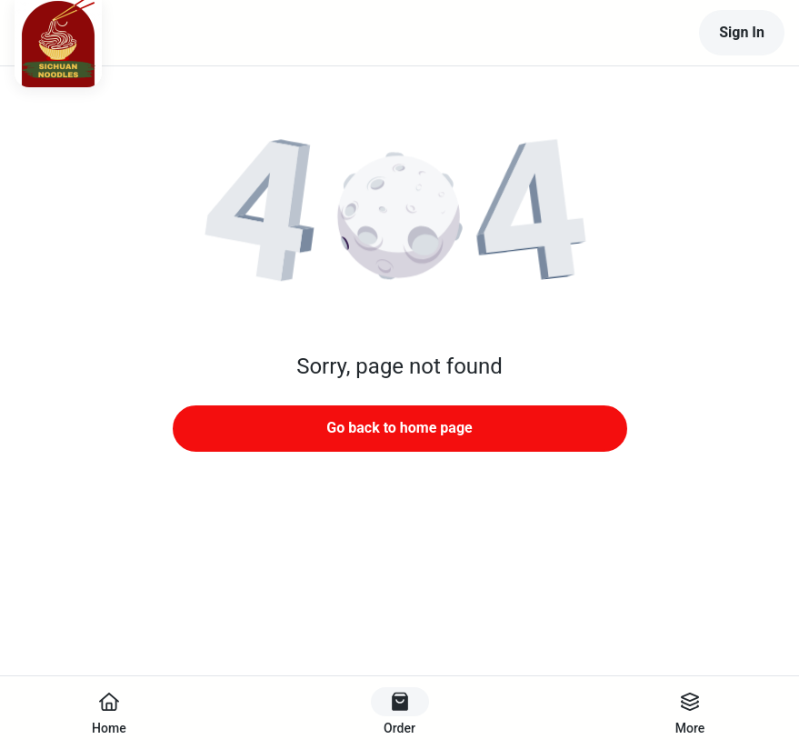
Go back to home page (399, 427)
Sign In (741, 32)
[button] (400, 218)
